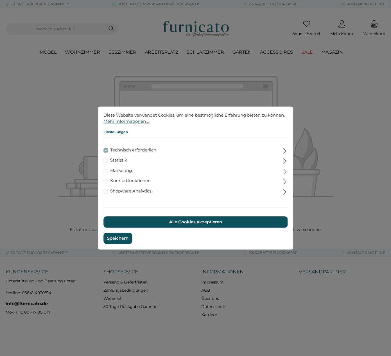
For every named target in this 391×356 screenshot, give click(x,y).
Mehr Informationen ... (126, 121)
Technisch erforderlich (133, 150)
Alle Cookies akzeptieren (195, 222)
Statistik (118, 160)
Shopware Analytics (130, 191)
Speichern (117, 238)
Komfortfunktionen (130, 180)
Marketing (121, 170)
